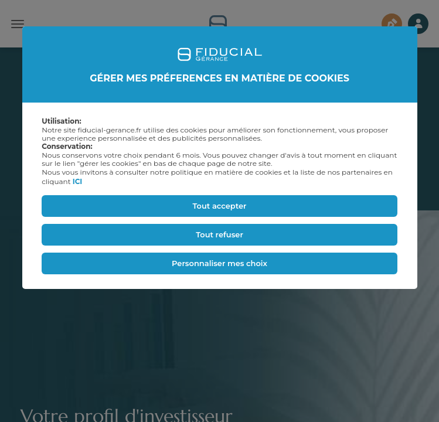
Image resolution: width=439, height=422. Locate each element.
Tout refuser (219, 234)
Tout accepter (219, 205)
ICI (78, 181)
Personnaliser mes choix (219, 263)
